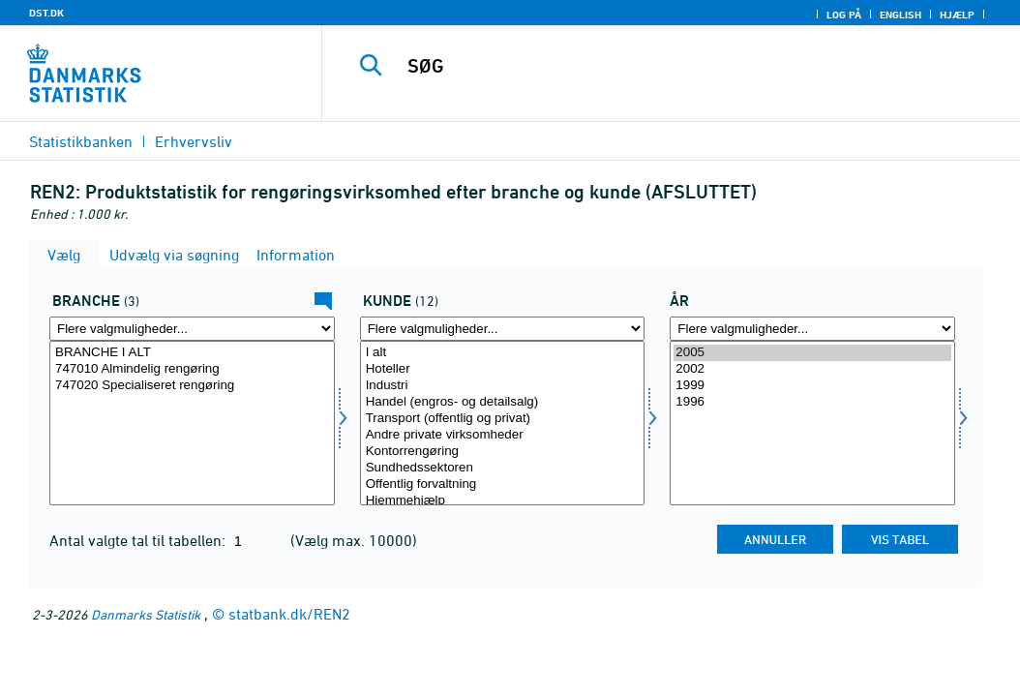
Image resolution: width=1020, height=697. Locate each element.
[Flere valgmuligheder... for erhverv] (192, 329)
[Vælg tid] (812, 423)
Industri (503, 386)
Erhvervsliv (193, 141)
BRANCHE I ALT (192, 353)
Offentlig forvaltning (503, 484)
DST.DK (46, 12)
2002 (812, 369)
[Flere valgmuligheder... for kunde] (502, 329)
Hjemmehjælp (503, 501)
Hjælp (957, 14)
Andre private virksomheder (503, 435)
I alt (503, 353)
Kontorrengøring (503, 451)
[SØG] (675, 65)
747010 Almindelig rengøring (192, 369)
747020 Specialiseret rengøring (192, 386)
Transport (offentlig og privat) (503, 418)
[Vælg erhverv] (192, 423)
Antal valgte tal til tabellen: (139, 540)
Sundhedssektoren (503, 468)
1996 (812, 402)
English (900, 14)
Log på (843, 14)
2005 (812, 353)
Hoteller (503, 369)
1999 (812, 386)
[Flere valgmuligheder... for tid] (812, 329)
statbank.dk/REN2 (289, 613)
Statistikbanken (81, 141)
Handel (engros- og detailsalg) (503, 402)
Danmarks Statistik (145, 614)
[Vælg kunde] (502, 423)
